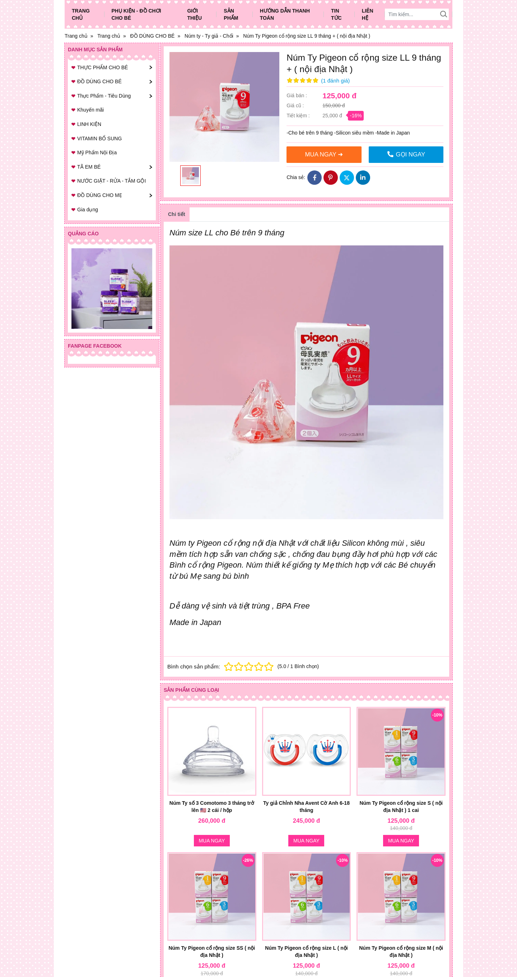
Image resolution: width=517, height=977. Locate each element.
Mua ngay (212, 841)
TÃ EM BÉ (89, 167)
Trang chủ (81, 14)
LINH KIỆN (89, 124)
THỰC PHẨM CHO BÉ (102, 67)
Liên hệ (367, 14)
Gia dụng (87, 209)
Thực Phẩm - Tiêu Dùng (104, 96)
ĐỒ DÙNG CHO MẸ (99, 195)
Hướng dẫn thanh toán (285, 14)
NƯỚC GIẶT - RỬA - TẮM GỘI (111, 181)
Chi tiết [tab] (176, 214)
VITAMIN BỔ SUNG (99, 138)
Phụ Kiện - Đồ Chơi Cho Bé (136, 14)
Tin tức (336, 14)
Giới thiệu (194, 14)
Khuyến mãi (90, 110)
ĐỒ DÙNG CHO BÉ (99, 81)
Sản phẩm (231, 14)
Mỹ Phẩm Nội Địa (97, 152)
